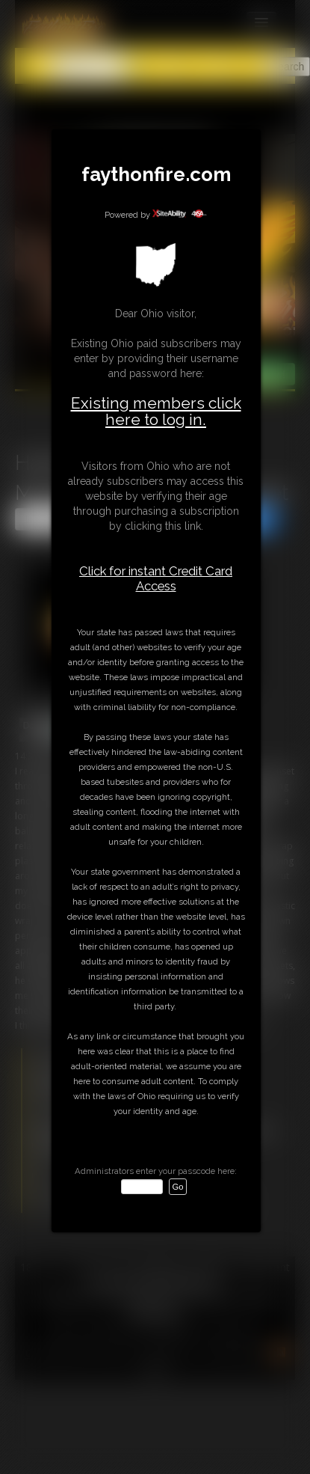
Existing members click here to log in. (156, 411)
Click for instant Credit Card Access (155, 578)
